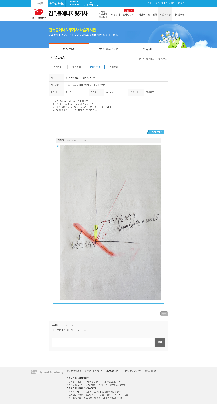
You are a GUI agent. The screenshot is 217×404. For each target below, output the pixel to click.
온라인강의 (95, 67)
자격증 (39, 3)
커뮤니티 (148, 49)
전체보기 (58, 67)
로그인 (150, 3)
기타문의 (114, 67)
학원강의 (76, 67)
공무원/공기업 (56, 3)
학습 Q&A (69, 49)
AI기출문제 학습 (91, 3)
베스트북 (74, 3)
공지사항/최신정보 (108, 49)
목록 (164, 313)
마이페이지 (170, 3)
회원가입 (159, 3)
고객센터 (181, 3)
